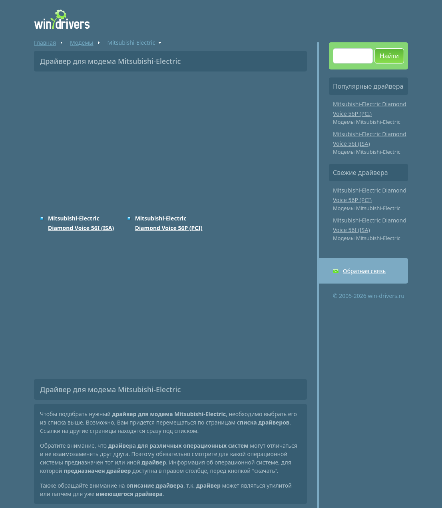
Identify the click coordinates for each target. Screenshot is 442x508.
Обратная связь (364, 271)
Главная (45, 42)
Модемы (81, 42)
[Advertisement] (170, 137)
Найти (389, 56)
